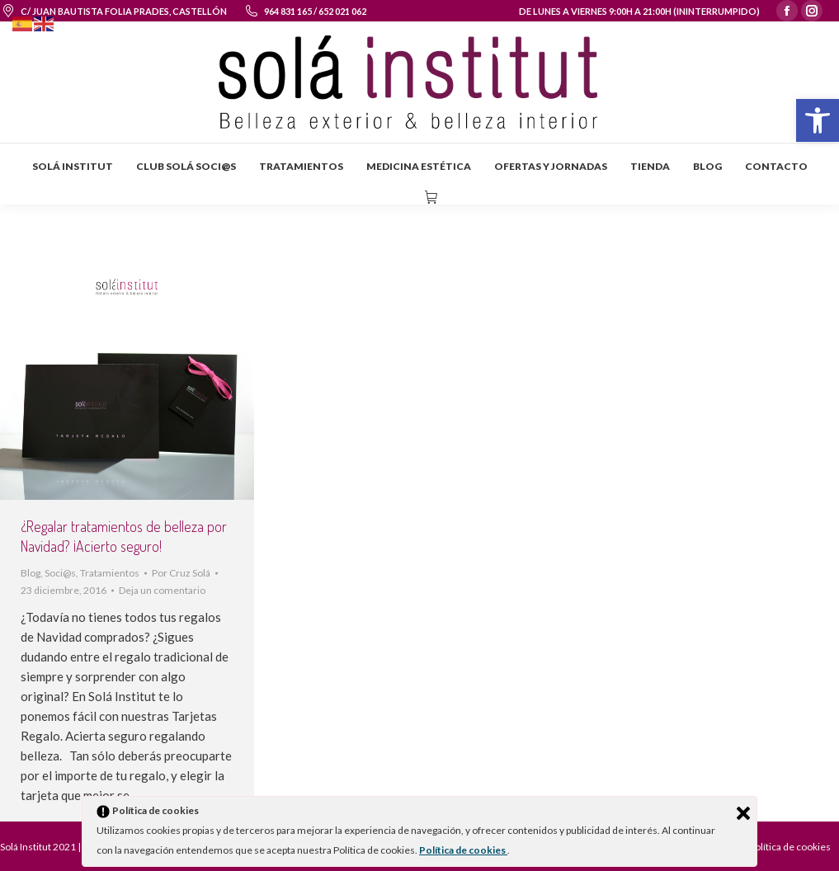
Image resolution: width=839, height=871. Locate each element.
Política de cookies (463, 850)
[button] (817, 120)
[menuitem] (72, 167)
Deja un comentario (162, 590)
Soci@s (60, 573)
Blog (30, 573)
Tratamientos (109, 573)
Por (181, 573)
